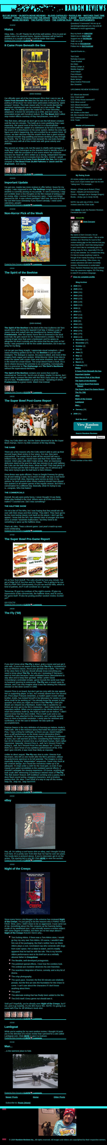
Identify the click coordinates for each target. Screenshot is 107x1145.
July (78, 349)
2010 (75, 337)
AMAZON (88, 33)
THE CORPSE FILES (62, 20)
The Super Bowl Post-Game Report (28, 400)
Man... (9, 1046)
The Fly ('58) (13, 612)
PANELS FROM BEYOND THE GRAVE (32, 18)
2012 (75, 331)
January (79, 409)
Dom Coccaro (89, 222)
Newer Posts (12, 1097)
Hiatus (9, 29)
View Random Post (87, 426)
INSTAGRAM (87, 46)
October (79, 346)
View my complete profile (84, 277)
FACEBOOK (85, 44)
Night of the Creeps (18, 868)
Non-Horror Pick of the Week (24, 213)
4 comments (37, 531)
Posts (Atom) (24, 1103)
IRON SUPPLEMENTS (84, 20)
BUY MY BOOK (10, 15)
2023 (75, 295)
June (78, 352)
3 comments (37, 205)
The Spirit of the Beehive (21, 272)
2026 (75, 286)
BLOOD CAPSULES (57, 15)
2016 (75, 318)
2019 (75, 308)
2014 (75, 324)
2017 (75, 315)
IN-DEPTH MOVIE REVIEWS (32, 15)
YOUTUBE (86, 36)
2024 (75, 292)
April (78, 359)
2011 (75, 334)
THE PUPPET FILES (40, 20)
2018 (75, 311)
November (80, 343)
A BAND (73, 18)
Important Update (16, 182)
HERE (43, 858)
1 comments (38, 174)
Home (36, 1097)
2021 (75, 302)
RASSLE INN (75, 15)
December (80, 340)
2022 (75, 299)
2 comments (37, 792)
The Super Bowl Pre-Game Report (27, 539)
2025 (75, 289)
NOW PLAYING (59, 18)
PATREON (87, 39)
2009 (75, 414)
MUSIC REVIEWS (20, 20)
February (80, 365)
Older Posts (59, 1097)
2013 (75, 327)
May (78, 356)
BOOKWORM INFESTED (90, 18)
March (78, 362)
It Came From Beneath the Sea (25, 45)
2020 (75, 305)
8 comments (37, 40)
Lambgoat (11, 1026)
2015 (75, 321)
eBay (8, 800)
